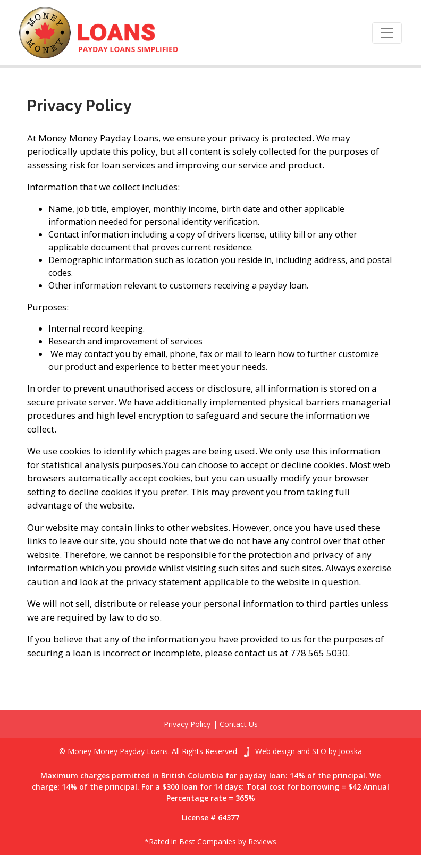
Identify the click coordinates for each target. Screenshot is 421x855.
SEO (319, 751)
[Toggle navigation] (387, 33)
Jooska (350, 751)
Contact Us (239, 724)
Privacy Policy (187, 724)
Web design (275, 751)
